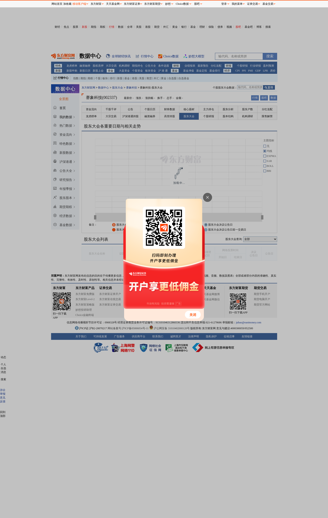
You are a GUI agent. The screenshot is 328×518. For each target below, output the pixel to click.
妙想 (168, 3)
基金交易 (267, 3)
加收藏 (67, 3)
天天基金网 (113, 3)
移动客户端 (79, 3)
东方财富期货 (152, 3)
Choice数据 (182, 3)
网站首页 (57, 3)
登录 (224, 3)
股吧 (197, 3)
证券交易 (252, 3)
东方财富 (96, 3)
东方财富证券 (132, 3)
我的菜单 (237, 3)
